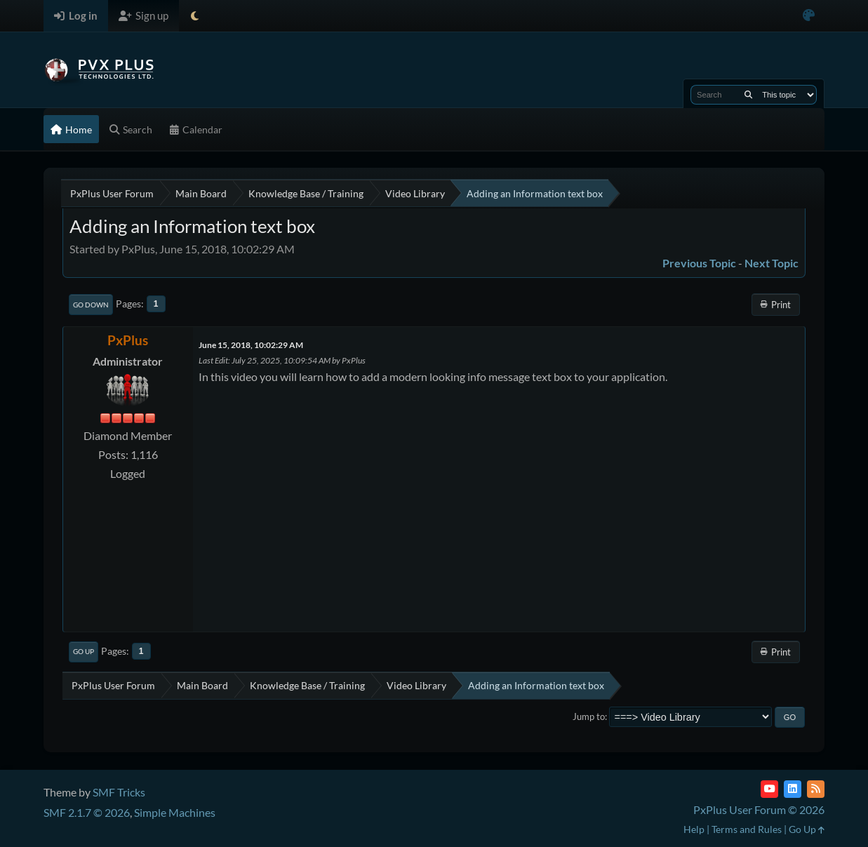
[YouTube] (769, 789)
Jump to (589, 716)
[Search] (748, 95)
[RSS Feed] (815, 789)
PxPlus (127, 340)
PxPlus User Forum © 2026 (758, 809)
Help (694, 829)
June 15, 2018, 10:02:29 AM (251, 344)
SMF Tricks (119, 792)
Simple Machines (174, 812)
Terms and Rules (747, 829)
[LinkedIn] (792, 789)
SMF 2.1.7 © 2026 (87, 812)
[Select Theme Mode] (195, 16)
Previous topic (699, 262)
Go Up (83, 651)
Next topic (772, 262)
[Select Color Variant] (808, 16)
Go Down (91, 304)
